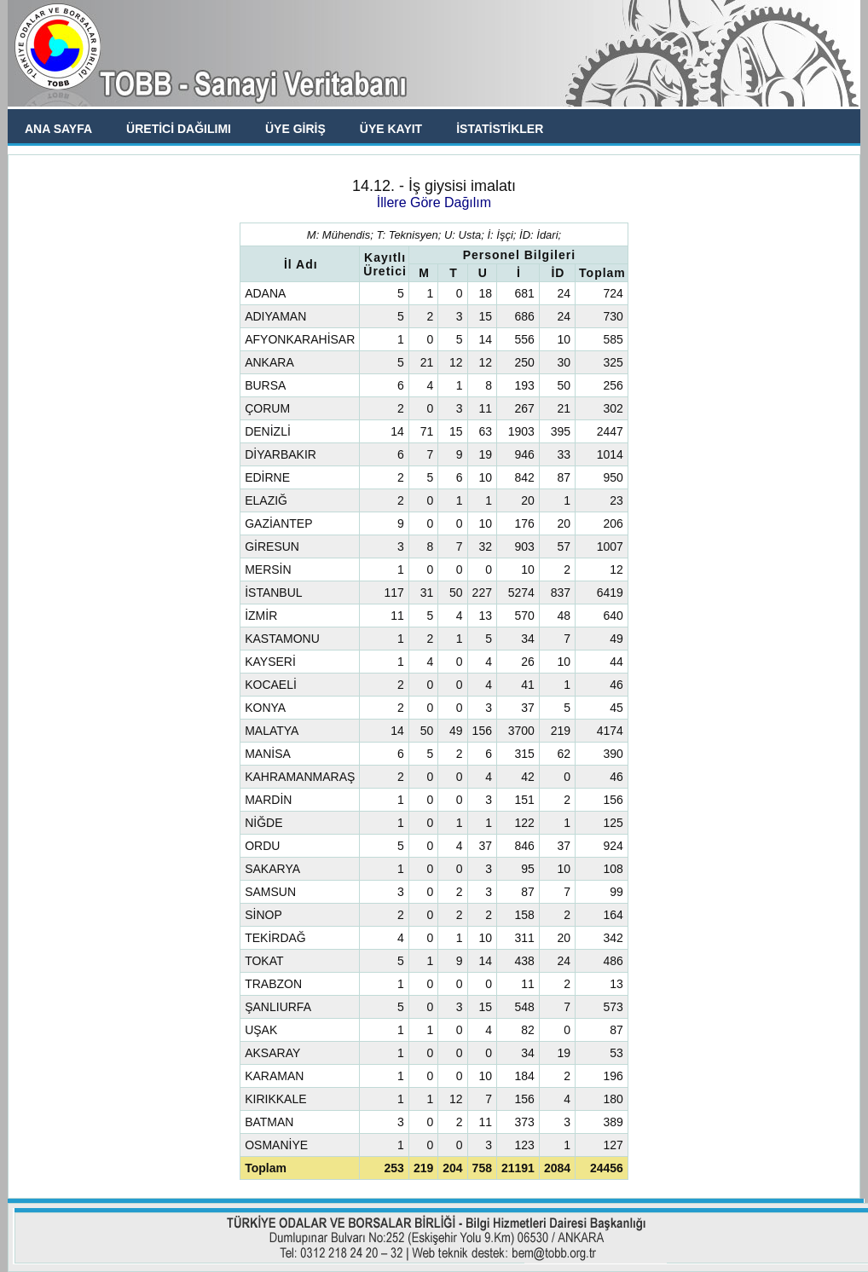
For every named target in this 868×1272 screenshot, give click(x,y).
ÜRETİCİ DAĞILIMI (178, 129)
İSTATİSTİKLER (499, 129)
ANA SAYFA (58, 129)
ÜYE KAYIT (391, 129)
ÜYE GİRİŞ (295, 129)
